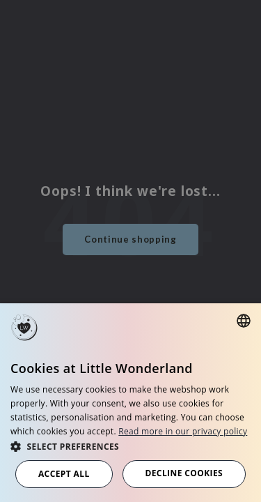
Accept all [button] (64, 474)
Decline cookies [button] (184, 473)
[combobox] (244, 321)
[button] (130, 446)
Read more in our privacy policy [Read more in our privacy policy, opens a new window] (182, 431)
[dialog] (130, 402)
